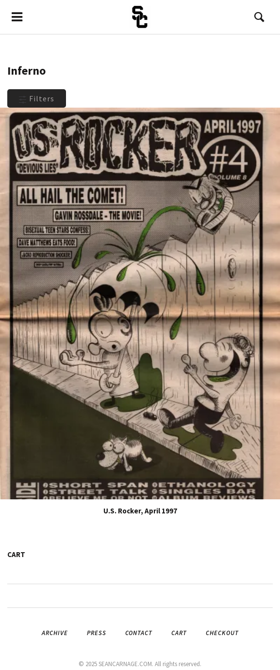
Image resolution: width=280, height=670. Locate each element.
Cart (179, 633)
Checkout (222, 633)
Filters (36, 98)
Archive (55, 633)
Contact (138, 633)
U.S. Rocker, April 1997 (140, 510)
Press (96, 633)
